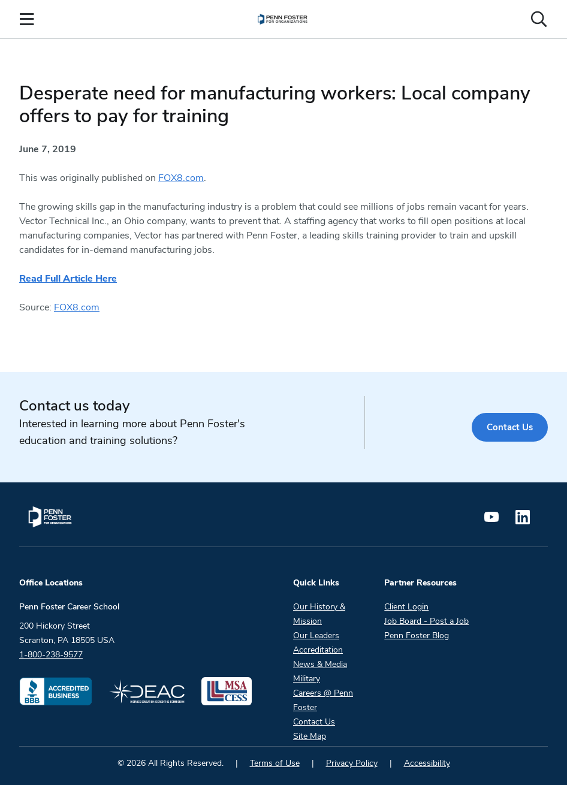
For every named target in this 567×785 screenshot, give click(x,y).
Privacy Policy (352, 763)
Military (306, 678)
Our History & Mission (319, 614)
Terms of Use (275, 763)
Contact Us (509, 427)
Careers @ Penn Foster (323, 700)
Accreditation (318, 650)
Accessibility (427, 763)
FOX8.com (181, 178)
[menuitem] (282, 19)
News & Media (320, 664)
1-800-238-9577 (51, 654)
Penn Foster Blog (416, 635)
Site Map (309, 736)
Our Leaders (316, 635)
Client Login (406, 606)
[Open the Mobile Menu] (27, 19)
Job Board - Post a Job (426, 621)
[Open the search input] (539, 19)
